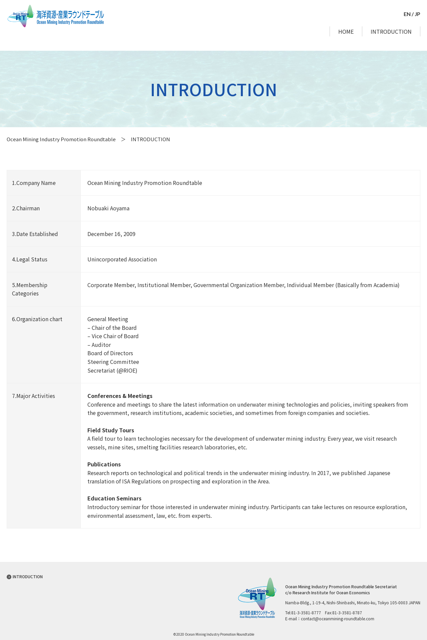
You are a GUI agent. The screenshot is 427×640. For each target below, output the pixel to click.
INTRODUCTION (391, 31)
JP (417, 14)
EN (407, 14)
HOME (346, 31)
